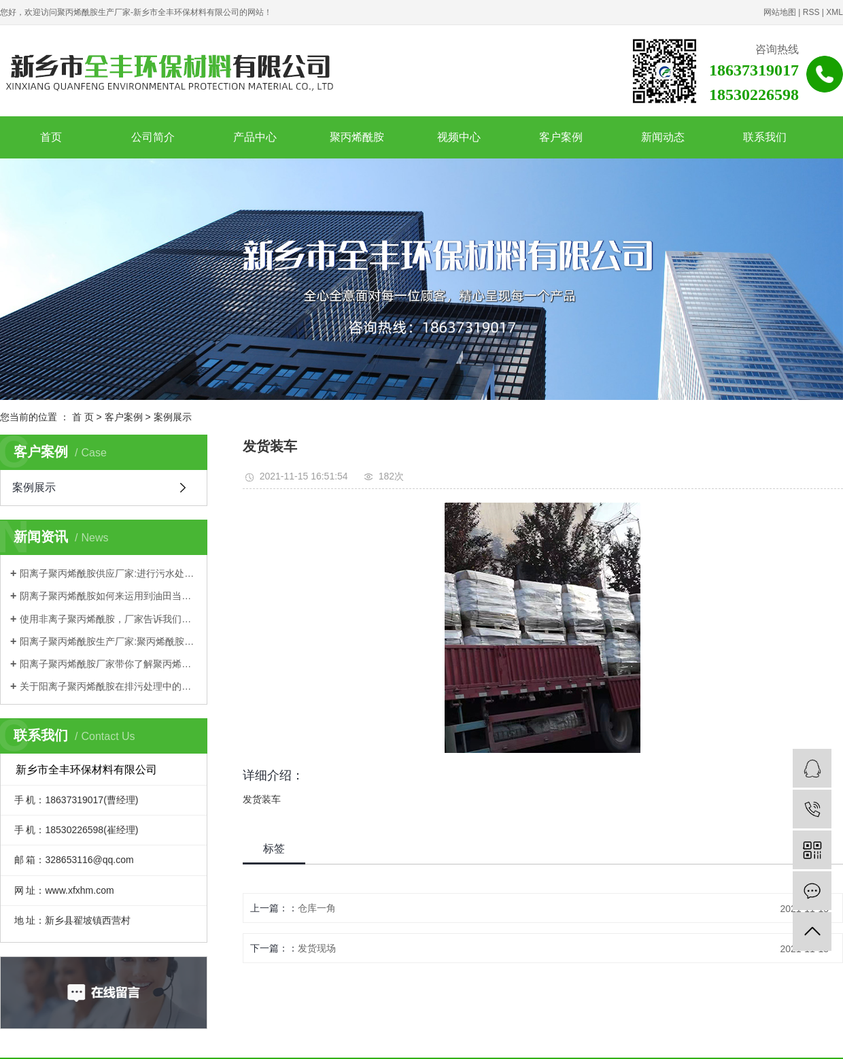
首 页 (83, 416)
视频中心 (459, 137)
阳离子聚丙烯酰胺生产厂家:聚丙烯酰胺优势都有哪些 (108, 641)
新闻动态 (663, 137)
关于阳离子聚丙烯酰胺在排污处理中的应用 (108, 686)
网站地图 (779, 12)
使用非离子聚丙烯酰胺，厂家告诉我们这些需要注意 (108, 618)
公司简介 (153, 137)
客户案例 (561, 137)
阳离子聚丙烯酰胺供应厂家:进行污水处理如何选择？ (108, 573)
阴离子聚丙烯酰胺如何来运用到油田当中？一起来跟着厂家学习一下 (108, 595)
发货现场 (317, 948)
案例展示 (173, 416)
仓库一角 (317, 908)
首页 (51, 137)
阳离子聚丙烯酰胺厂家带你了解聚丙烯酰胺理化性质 (108, 663)
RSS (811, 12)
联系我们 (765, 137)
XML (834, 12)
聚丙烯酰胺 (357, 137)
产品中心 (255, 137)
